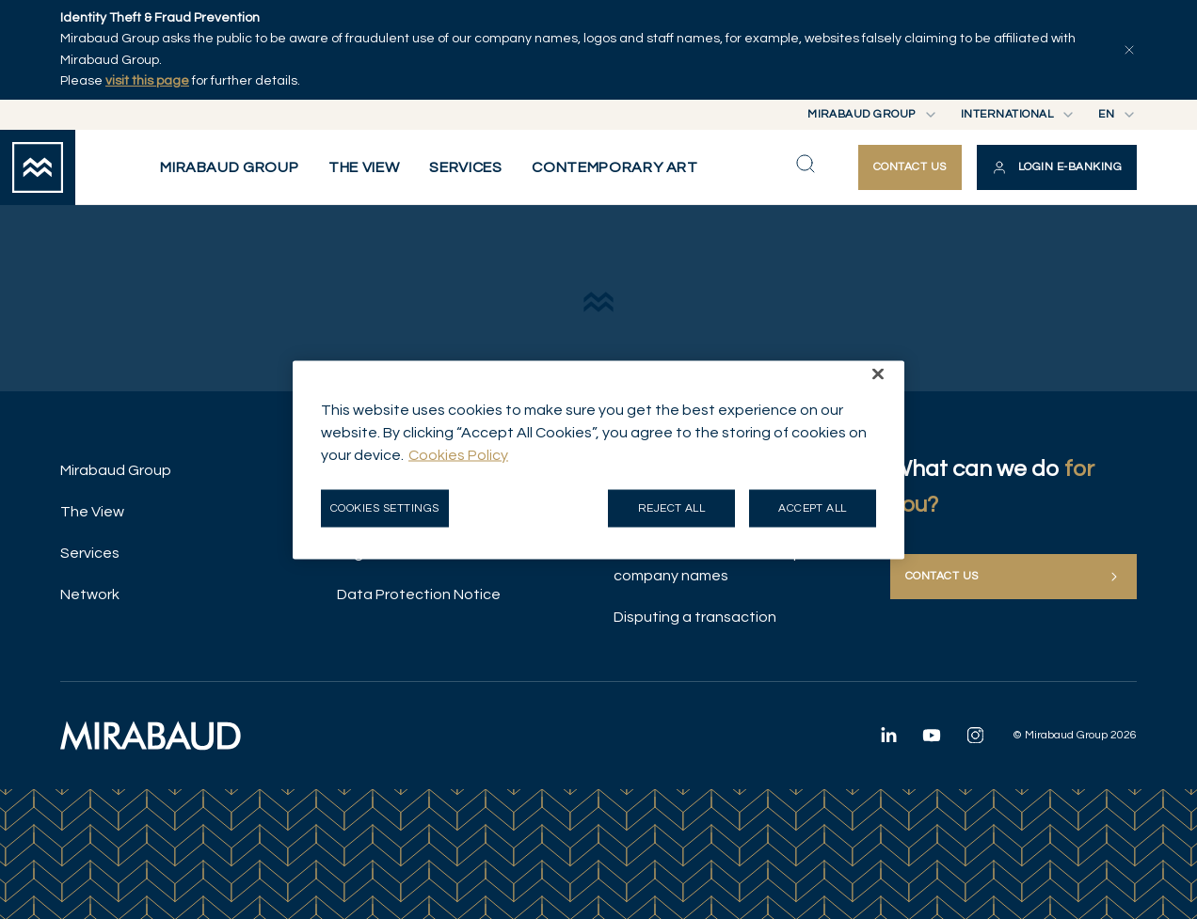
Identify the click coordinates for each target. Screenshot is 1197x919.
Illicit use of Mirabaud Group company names (708, 564)
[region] (598, 459)
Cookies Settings (384, 507)
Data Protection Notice (419, 594)
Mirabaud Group (115, 470)
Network (90, 594)
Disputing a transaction (695, 617)
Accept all (812, 507)
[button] (1057, 167)
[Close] (878, 373)
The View (92, 511)
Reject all (672, 507)
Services (90, 553)
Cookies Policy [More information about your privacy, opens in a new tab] (458, 454)
